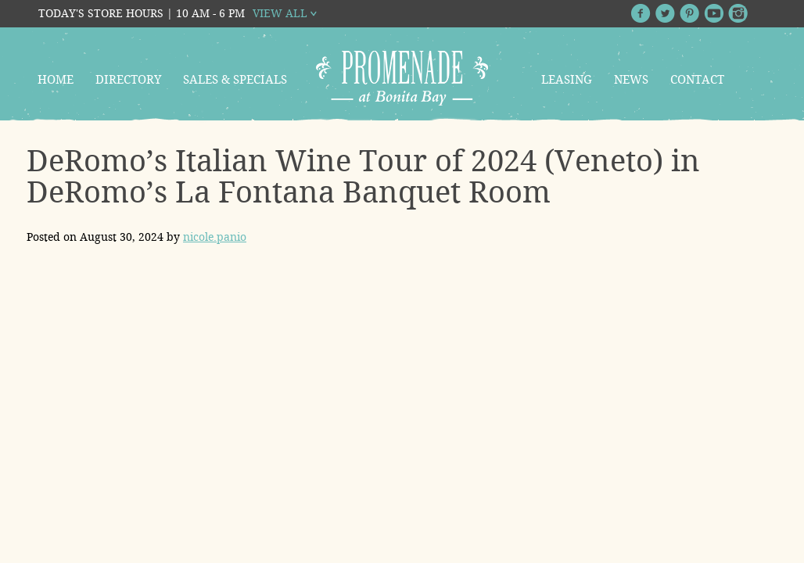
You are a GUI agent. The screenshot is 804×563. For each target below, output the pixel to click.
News (631, 80)
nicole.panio (214, 237)
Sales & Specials (235, 80)
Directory (128, 80)
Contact (697, 80)
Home (56, 80)
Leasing (566, 80)
